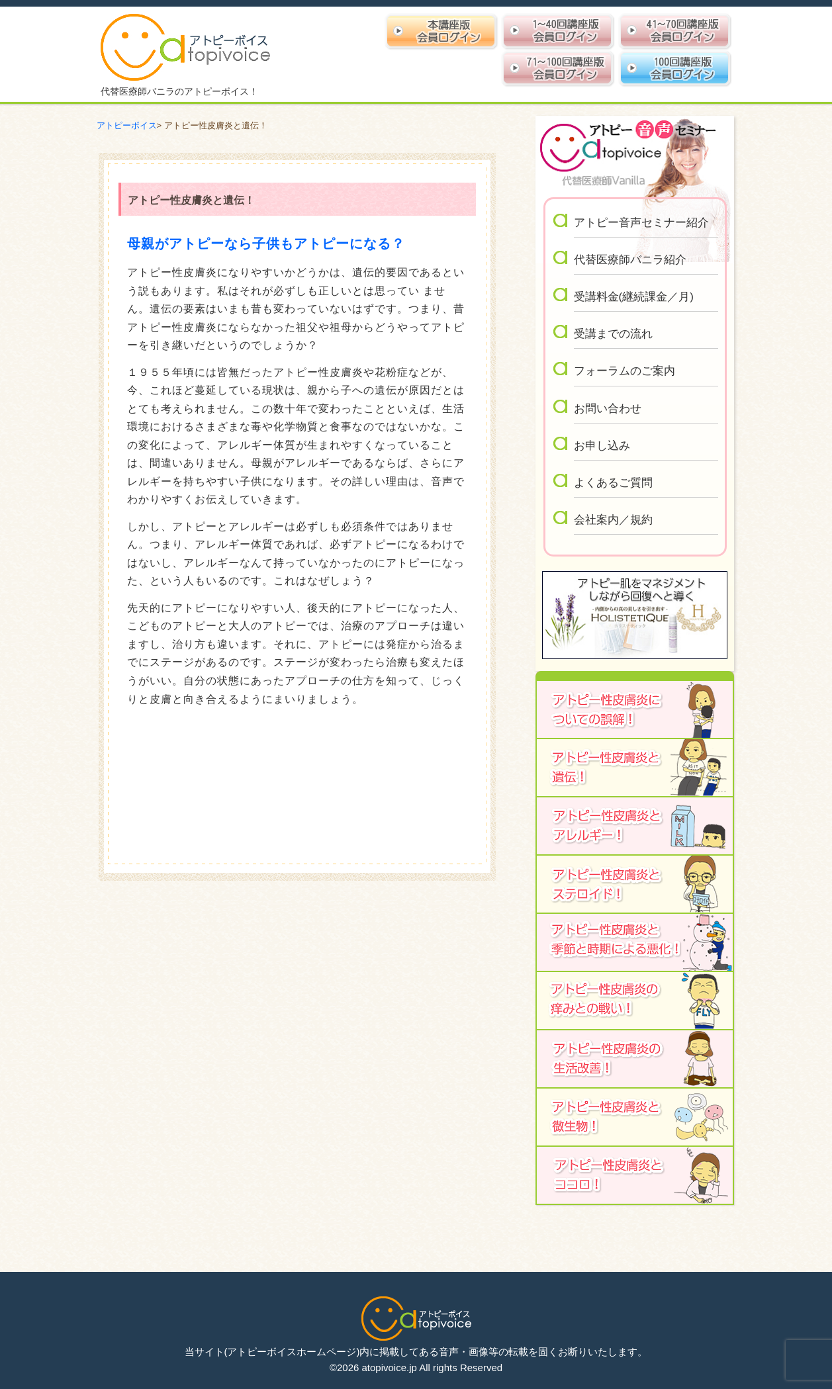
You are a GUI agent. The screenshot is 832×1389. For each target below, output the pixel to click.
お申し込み (602, 445)
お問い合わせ (607, 408)
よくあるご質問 (613, 482)
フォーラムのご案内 (624, 371)
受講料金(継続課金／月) (634, 297)
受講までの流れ (613, 334)
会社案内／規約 (613, 520)
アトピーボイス (127, 125)
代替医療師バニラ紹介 (630, 259)
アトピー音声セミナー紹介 (641, 222)
